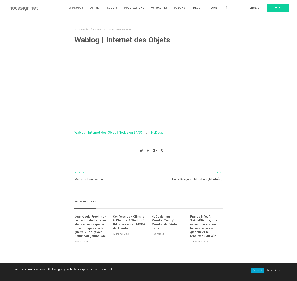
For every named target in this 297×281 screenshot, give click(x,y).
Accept (257, 270)
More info (273, 270)
